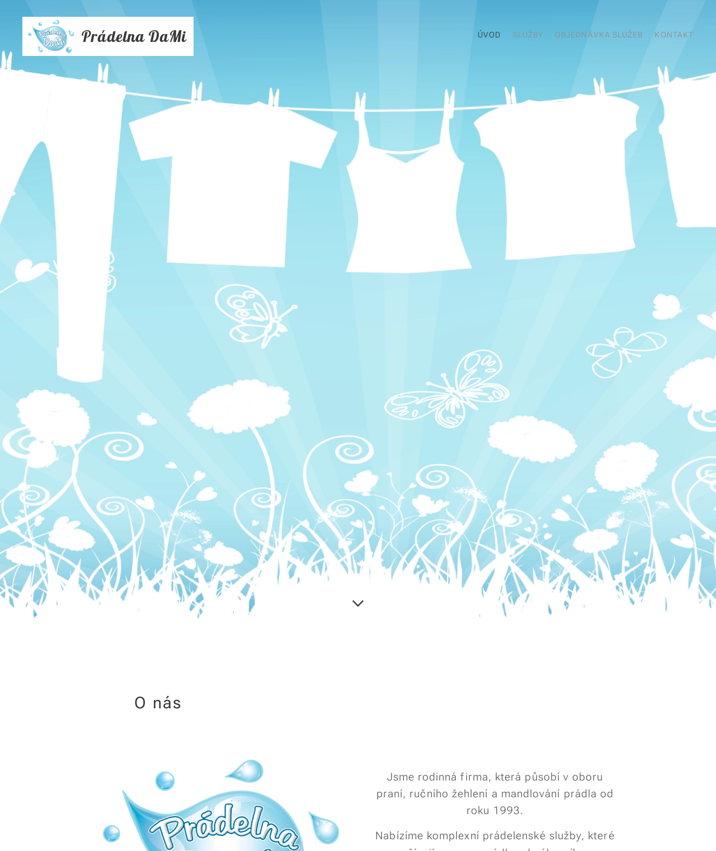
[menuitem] (640, 36)
